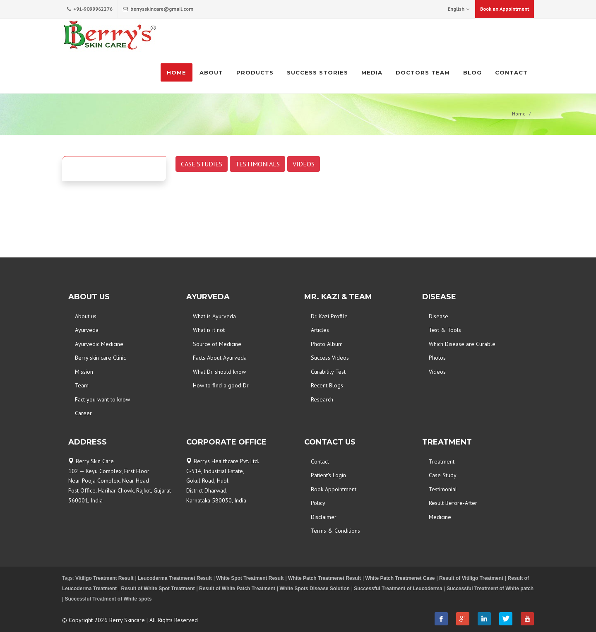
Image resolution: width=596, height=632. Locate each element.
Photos (437, 357)
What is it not (209, 330)
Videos (437, 371)
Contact (320, 461)
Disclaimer (323, 517)
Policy (318, 503)
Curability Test (328, 371)
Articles (320, 330)
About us (85, 316)
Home (519, 114)
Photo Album (327, 344)
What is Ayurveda (214, 316)
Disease (438, 316)
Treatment (441, 461)
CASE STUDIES (201, 164)
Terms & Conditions (335, 530)
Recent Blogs (327, 385)
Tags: (68, 578)
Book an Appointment (504, 9)
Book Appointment (333, 489)
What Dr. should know (219, 371)
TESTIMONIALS (257, 164)
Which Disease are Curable (462, 344)
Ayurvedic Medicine (99, 344)
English (459, 9)
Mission (84, 371)
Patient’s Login (328, 475)
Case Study (443, 475)
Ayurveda (87, 330)
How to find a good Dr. (221, 385)
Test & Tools (445, 330)
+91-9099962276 (90, 9)
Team (82, 385)
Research (322, 399)
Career (83, 413)
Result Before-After (453, 503)
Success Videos (330, 357)
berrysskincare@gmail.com (158, 9)
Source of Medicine (217, 344)
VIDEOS (304, 164)
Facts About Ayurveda (220, 357)
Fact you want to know (102, 399)
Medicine (440, 517)
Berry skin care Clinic (100, 357)
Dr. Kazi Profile (329, 316)
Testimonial (443, 489)
